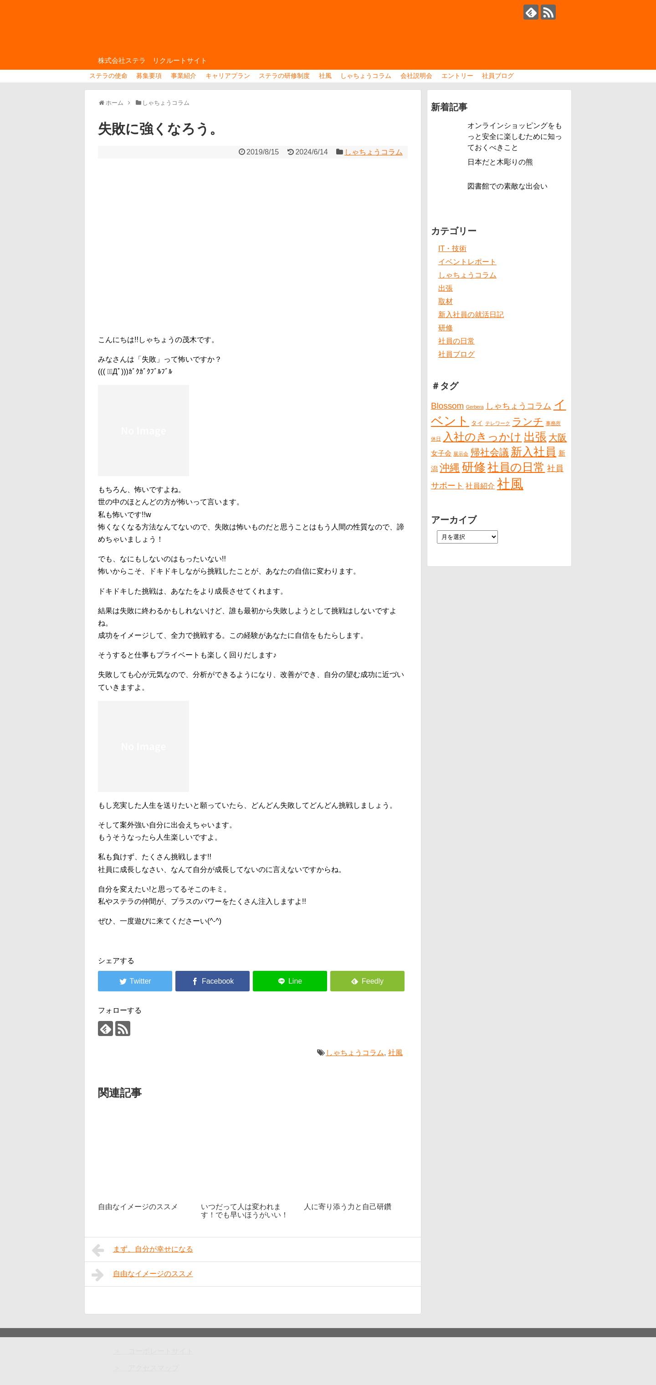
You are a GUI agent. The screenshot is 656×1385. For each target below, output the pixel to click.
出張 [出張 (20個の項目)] (535, 437)
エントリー (457, 75)
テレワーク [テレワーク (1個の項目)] (497, 423)
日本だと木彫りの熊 (500, 162)
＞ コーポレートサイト (153, 1351)
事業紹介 (183, 75)
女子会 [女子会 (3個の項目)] (441, 453)
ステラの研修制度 (284, 75)
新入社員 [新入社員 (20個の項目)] (533, 452)
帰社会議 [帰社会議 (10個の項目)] (490, 452)
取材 (445, 301)
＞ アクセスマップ (146, 1368)
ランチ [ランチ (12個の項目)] (527, 421)
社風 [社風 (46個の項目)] (510, 483)
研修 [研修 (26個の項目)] (474, 467)
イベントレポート (467, 262)
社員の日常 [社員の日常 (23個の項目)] (516, 467)
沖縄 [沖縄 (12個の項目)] (450, 467)
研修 (445, 328)
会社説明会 (416, 75)
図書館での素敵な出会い (507, 186)
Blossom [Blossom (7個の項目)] (447, 405)
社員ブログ (498, 75)
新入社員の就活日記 (471, 314)
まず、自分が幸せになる (142, 1250)
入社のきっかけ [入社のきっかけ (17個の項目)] (482, 437)
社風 (325, 75)
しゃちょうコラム (365, 75)
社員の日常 (456, 341)
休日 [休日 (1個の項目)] (436, 438)
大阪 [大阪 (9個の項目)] (557, 437)
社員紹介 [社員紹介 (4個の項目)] (480, 486)
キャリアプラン (227, 75)
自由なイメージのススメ (142, 1274)
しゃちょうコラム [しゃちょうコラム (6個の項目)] (518, 405)
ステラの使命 (108, 75)
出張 (445, 288)
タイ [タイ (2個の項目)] (477, 423)
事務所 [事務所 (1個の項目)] (553, 423)
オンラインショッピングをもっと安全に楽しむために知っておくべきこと (514, 136)
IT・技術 (452, 248)
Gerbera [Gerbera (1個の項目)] (475, 407)
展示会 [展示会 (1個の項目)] (460, 454)
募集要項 (149, 75)
